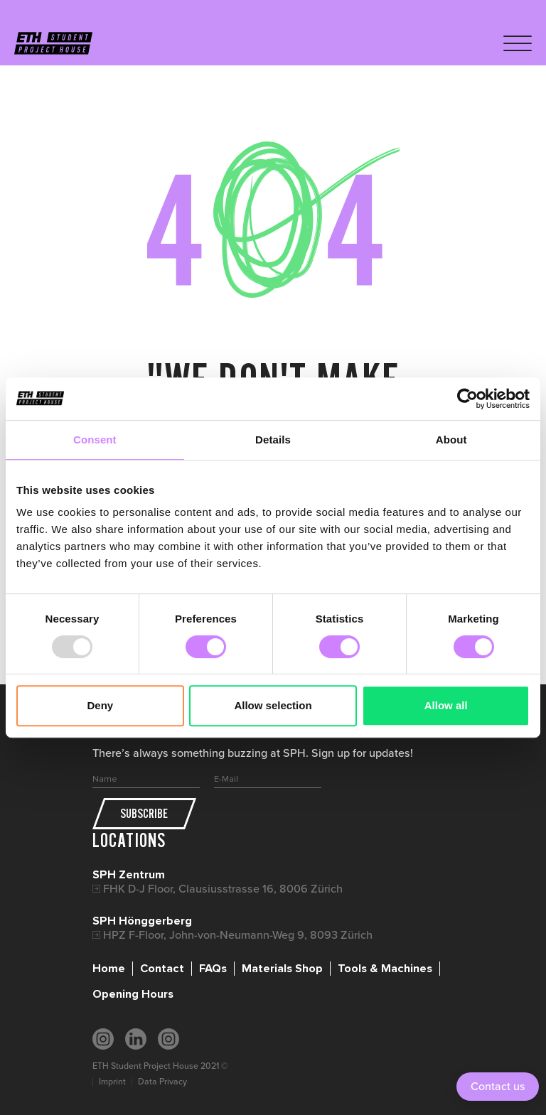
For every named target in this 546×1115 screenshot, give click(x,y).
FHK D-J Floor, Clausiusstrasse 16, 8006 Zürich (223, 888)
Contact (162, 969)
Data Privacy (162, 1081)
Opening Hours (132, 994)
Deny (100, 705)
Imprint (112, 1081)
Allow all (446, 705)
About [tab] (451, 439)
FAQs (213, 969)
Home (108, 969)
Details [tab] (273, 439)
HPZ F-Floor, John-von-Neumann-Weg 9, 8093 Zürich (238, 935)
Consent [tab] (95, 439)
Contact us (498, 1086)
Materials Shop (282, 969)
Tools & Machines (385, 969)
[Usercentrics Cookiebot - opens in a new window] (467, 398)
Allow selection (272, 705)
